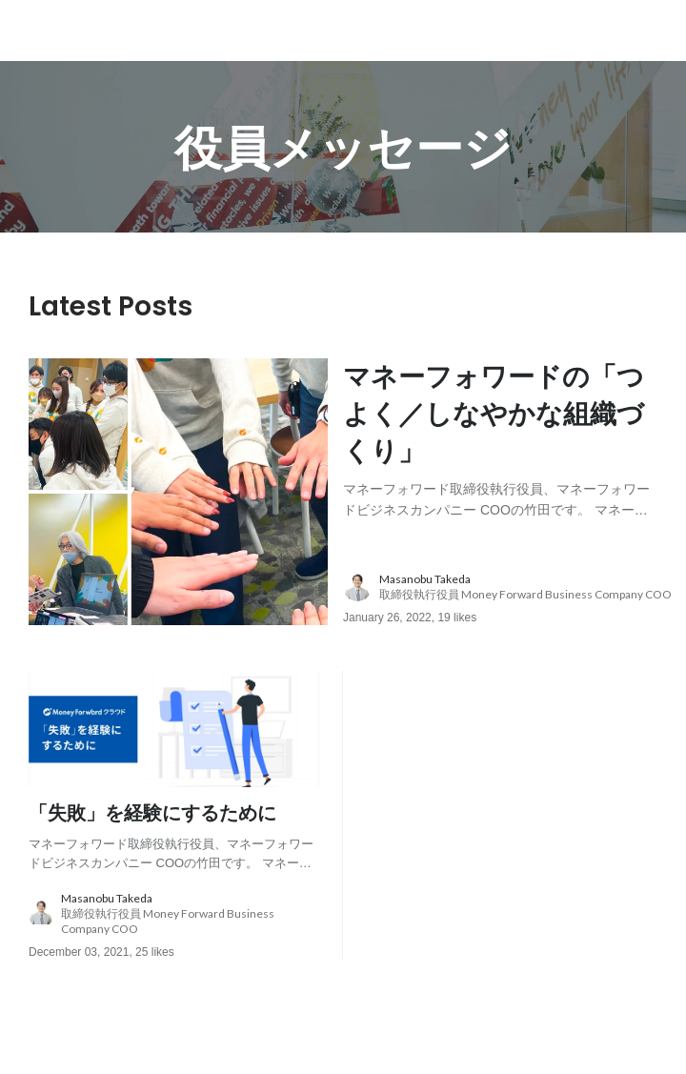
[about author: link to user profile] (511, 587)
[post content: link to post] (500, 437)
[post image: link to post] (178, 491)
